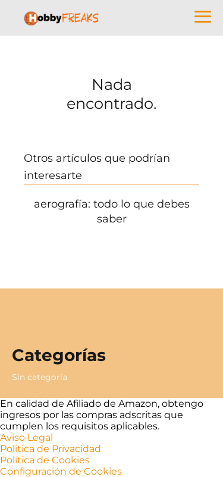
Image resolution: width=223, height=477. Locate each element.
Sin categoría (39, 377)
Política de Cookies (45, 460)
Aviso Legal (26, 437)
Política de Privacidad (50, 448)
